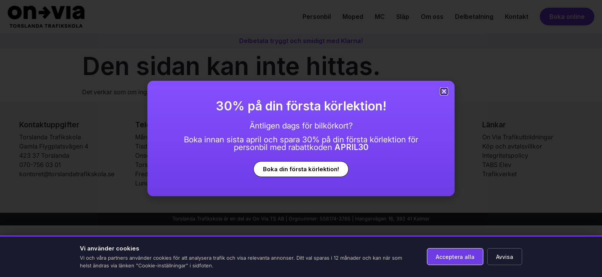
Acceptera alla (455, 257)
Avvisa (504, 257)
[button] (444, 91)
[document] (301, 138)
